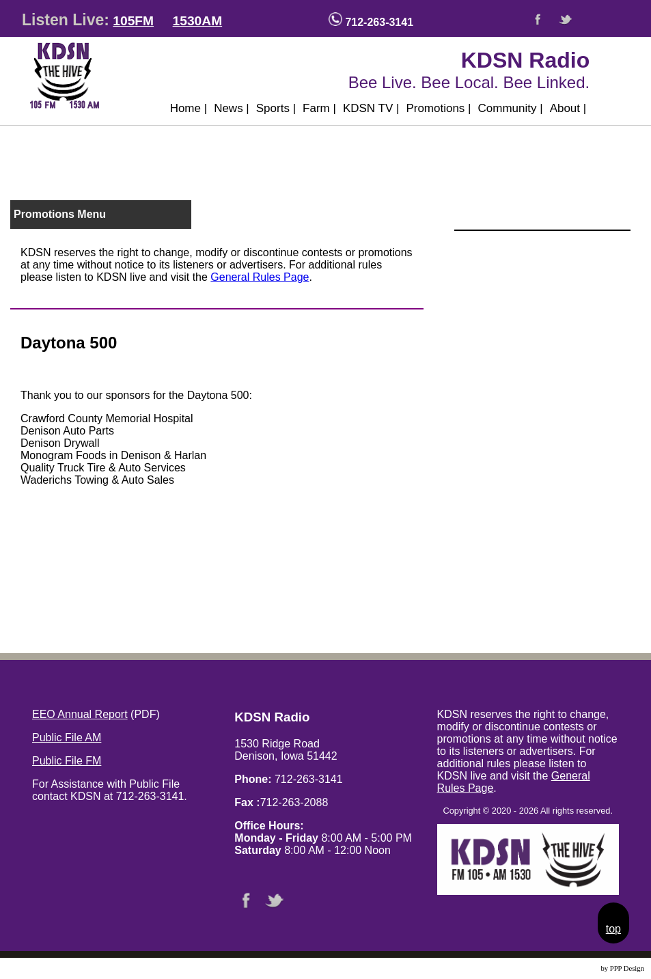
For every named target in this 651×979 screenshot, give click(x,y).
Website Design (576, 968)
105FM (133, 21)
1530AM (198, 21)
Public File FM (66, 761)
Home (189, 108)
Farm (319, 108)
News (231, 108)
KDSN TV (371, 108)
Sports (276, 108)
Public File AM (66, 737)
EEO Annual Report (80, 714)
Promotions (438, 108)
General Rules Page (259, 277)
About (568, 108)
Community (510, 108)
